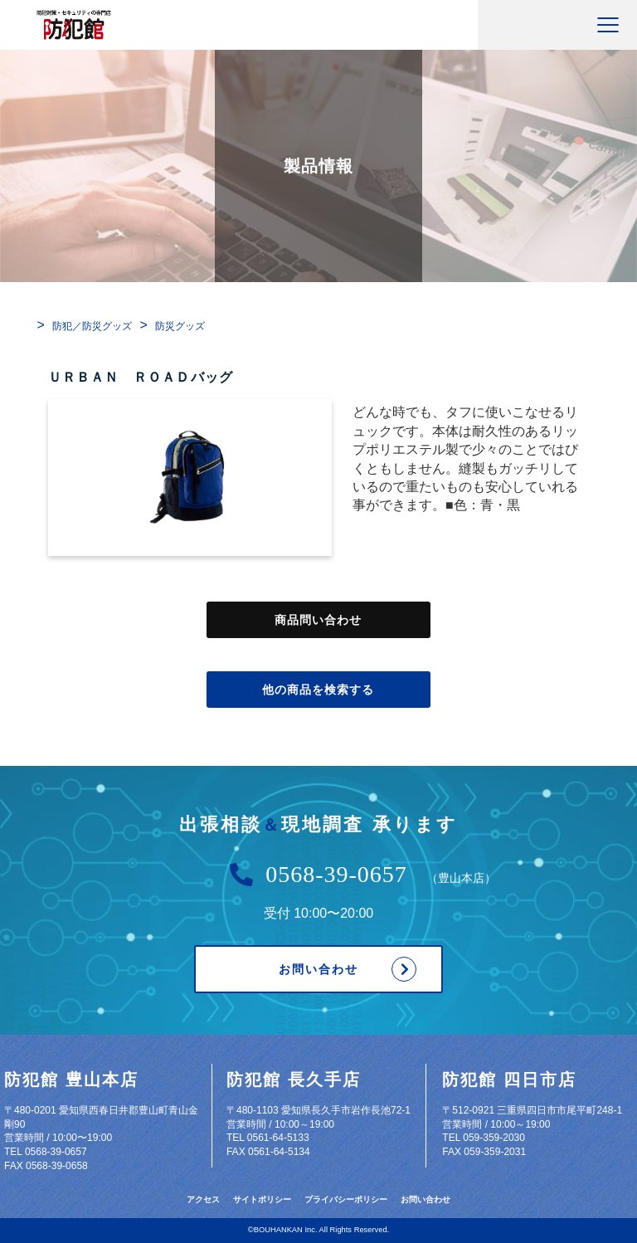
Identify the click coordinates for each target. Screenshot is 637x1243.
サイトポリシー (262, 1199)
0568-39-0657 (336, 875)
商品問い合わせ (318, 620)
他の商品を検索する (318, 689)
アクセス (203, 1199)
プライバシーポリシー (345, 1199)
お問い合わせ (318, 969)
